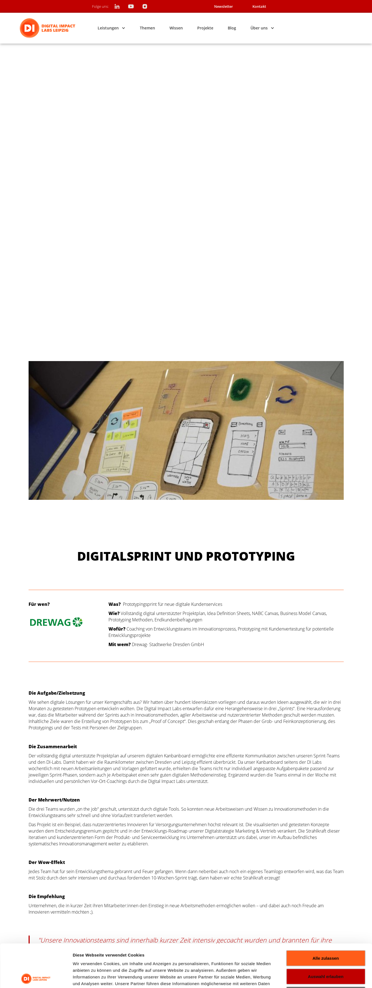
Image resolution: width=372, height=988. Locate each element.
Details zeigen (328, 977)
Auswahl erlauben (325, 933)
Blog (232, 28)
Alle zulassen (325, 915)
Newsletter (223, 6)
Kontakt (259, 6)
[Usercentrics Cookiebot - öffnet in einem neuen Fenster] (36, 977)
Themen (147, 28)
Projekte (205, 28)
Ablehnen (325, 951)
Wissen (176, 28)
